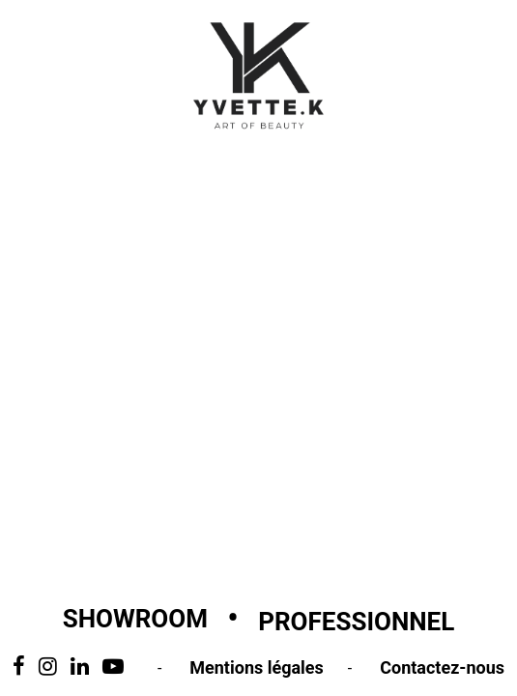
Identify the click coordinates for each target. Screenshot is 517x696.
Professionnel (356, 621)
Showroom (135, 618)
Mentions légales (256, 667)
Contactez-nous (442, 667)
